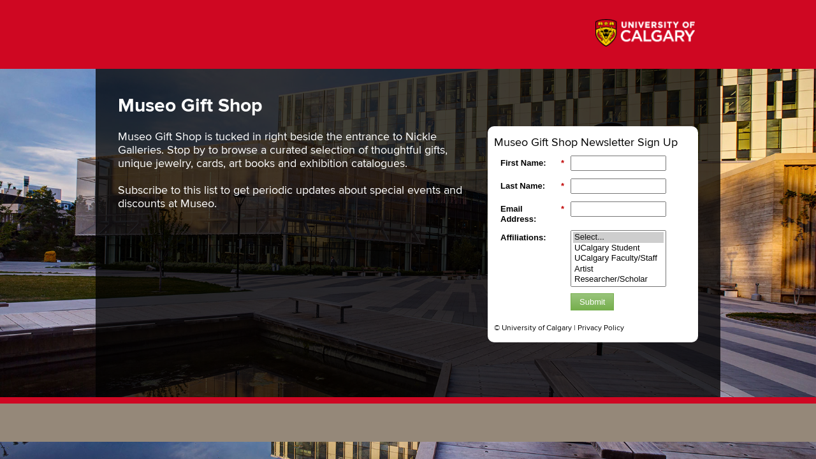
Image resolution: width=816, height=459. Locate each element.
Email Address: (532, 214)
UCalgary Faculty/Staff (618, 258)
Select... (618, 237)
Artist (618, 269)
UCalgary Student (618, 248)
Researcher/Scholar (618, 279)
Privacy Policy (601, 328)
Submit (592, 302)
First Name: (532, 163)
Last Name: (532, 186)
